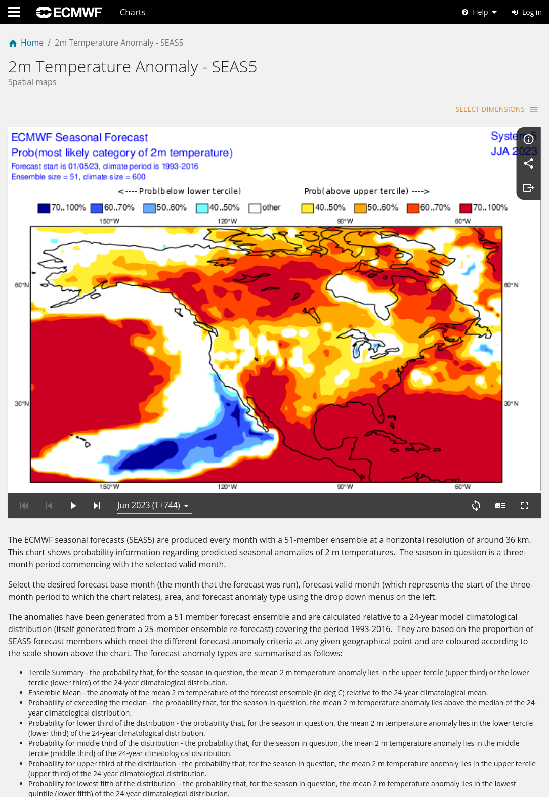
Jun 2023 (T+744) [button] (148, 480)
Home (26, 42)
